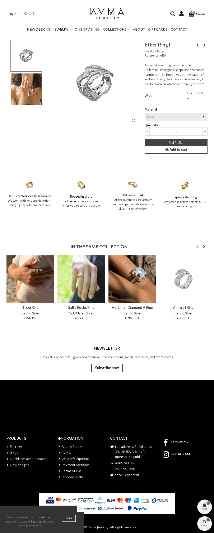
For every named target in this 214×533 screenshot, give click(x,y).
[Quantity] (176, 131)
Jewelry (61, 29)
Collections (115, 29)
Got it (68, 518)
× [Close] (80, 509)
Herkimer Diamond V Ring (132, 307)
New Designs (38, 29)
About (139, 29)
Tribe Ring (30, 307)
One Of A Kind (87, 29)
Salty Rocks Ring (81, 307)
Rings (160, 51)
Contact (179, 29)
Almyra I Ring (183, 307)
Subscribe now (107, 368)
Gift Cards (157, 29)
